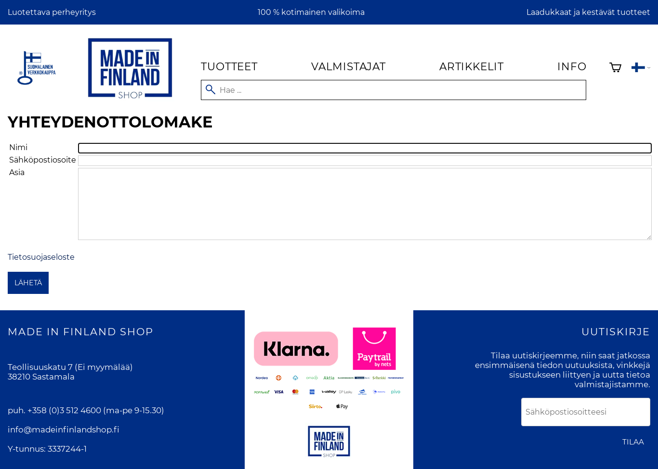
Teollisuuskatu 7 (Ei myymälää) (70, 367)
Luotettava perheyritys (52, 12)
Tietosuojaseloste (41, 257)
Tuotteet (229, 66)
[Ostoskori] (615, 69)
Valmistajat (348, 66)
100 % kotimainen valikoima (311, 12)
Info (571, 66)
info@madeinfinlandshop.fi (63, 429)
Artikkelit (471, 66)
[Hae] (393, 90)
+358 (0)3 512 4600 (64, 410)
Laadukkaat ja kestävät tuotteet (588, 12)
